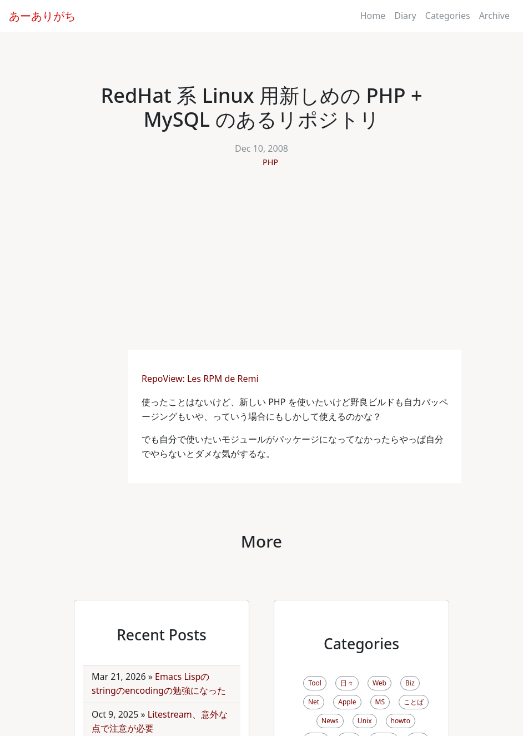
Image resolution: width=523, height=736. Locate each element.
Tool (314, 683)
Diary (405, 15)
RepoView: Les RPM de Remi (201, 378)
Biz (410, 683)
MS (380, 702)
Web (379, 683)
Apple (347, 702)
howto (400, 720)
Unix (365, 720)
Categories (447, 15)
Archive (494, 15)
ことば (414, 702)
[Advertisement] (261, 266)
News (330, 720)
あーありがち (42, 15)
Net (313, 702)
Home (373, 15)
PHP (270, 162)
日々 (347, 683)
